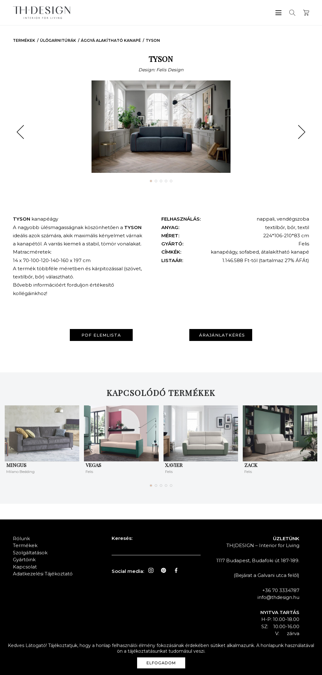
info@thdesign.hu (278, 597)
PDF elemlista (101, 335)
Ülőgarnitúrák (58, 40)
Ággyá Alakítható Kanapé (111, 40)
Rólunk (21, 538)
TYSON (153, 40)
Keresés (292, 13)
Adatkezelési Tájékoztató (43, 574)
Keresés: (122, 538)
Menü (278, 13)
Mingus (16, 465)
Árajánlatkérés (222, 335)
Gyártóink (24, 559)
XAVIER (173, 465)
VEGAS (93, 465)
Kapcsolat (25, 567)
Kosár (306, 13)
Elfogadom (161, 663)
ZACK (250, 465)
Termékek (24, 40)
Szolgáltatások (30, 553)
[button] (20, 132)
